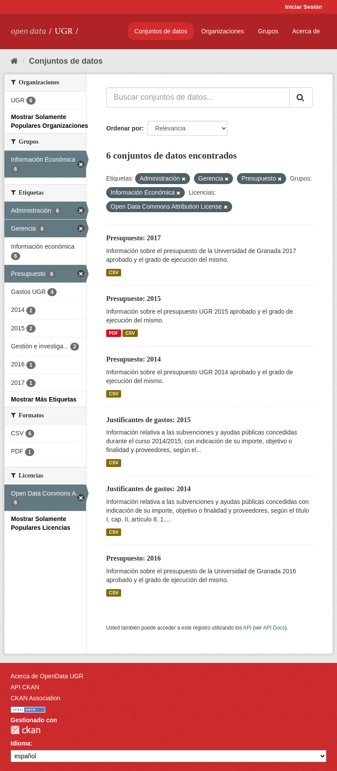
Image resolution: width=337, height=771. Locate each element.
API (247, 628)
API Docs (274, 628)
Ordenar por (124, 128)
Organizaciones (222, 31)
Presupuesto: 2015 (133, 298)
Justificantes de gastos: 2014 (148, 488)
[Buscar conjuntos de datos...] (198, 97)
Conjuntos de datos (160, 31)
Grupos (268, 31)
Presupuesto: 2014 (133, 359)
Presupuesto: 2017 (133, 238)
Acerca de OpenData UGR (47, 676)
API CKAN (25, 687)
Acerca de (306, 31)
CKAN (25, 730)
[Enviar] (301, 97)
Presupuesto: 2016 (133, 558)
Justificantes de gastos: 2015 (148, 420)
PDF (113, 333)
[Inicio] (14, 61)
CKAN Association (36, 698)
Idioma (20, 743)
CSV (113, 272)
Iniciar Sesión (303, 7)
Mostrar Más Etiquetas (43, 399)
